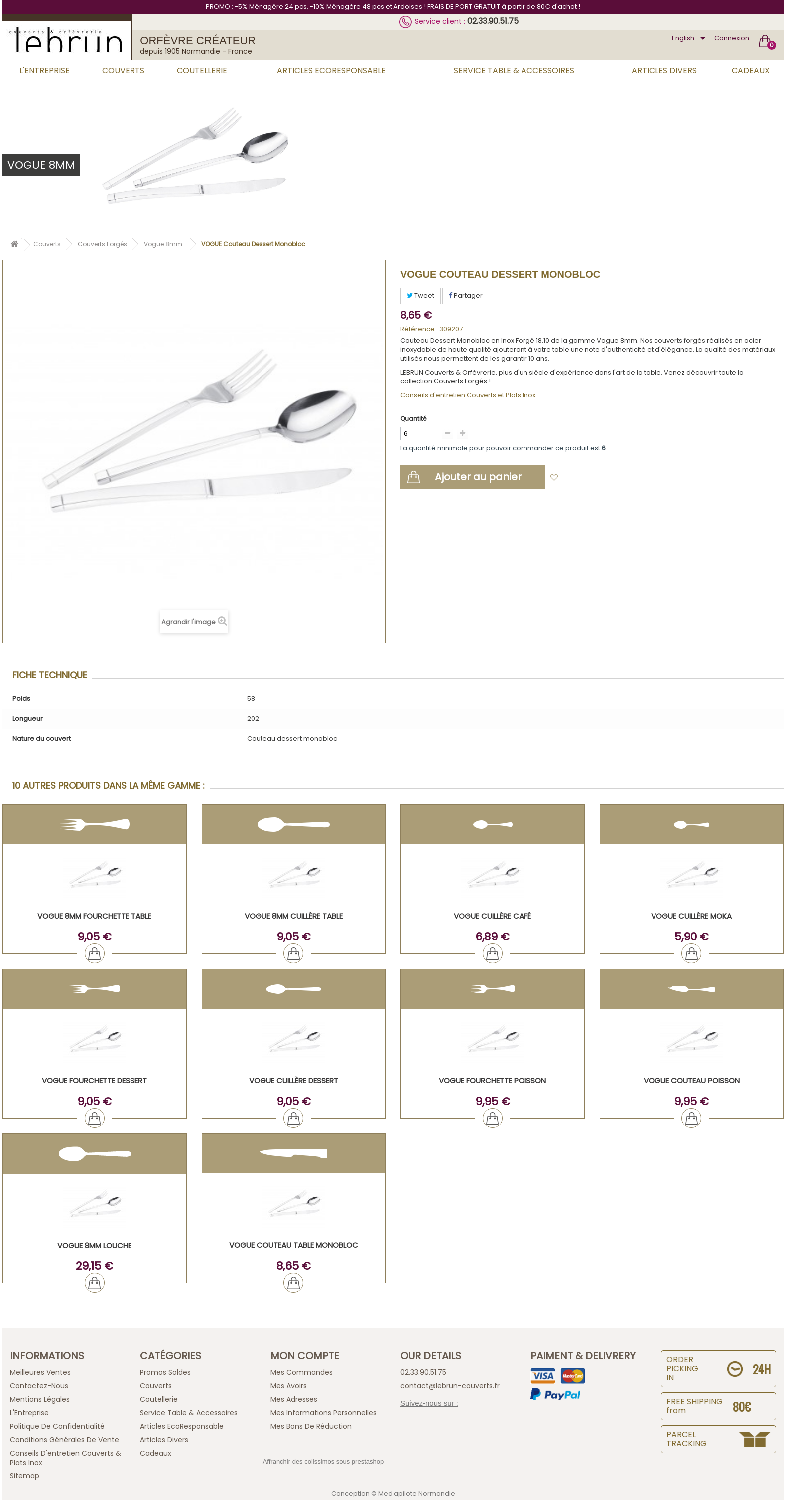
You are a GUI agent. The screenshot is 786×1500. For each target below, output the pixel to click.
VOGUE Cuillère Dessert (293, 1080)
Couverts (123, 70)
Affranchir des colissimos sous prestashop (323, 1461)
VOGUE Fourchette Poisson (492, 1080)
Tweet (420, 295)
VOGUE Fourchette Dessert (94, 1080)
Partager (466, 295)
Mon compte (304, 1356)
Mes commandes (301, 1372)
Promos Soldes (165, 1372)
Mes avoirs (288, 1386)
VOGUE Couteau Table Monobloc (293, 1245)
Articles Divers (664, 70)
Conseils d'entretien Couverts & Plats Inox (65, 1458)
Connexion (731, 38)
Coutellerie (202, 70)
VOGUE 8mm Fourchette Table (94, 916)
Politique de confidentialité (57, 1426)
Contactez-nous (39, 1386)
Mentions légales (40, 1399)
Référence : (419, 329)
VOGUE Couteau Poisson (692, 1080)
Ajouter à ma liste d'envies (607, 478)
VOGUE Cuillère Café (492, 916)
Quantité (413, 418)
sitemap (24, 1476)
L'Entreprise (44, 70)
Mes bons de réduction (311, 1426)
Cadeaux (751, 70)
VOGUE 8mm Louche (94, 1245)
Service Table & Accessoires (514, 70)
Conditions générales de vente (64, 1440)
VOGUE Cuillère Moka (691, 916)
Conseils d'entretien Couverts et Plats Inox (467, 395)
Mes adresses (293, 1399)
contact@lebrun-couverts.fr (450, 1386)
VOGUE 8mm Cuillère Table (294, 916)
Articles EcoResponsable (331, 70)
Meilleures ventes (40, 1372)
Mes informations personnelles (323, 1413)
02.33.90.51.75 (493, 21)
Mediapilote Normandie (416, 1493)
